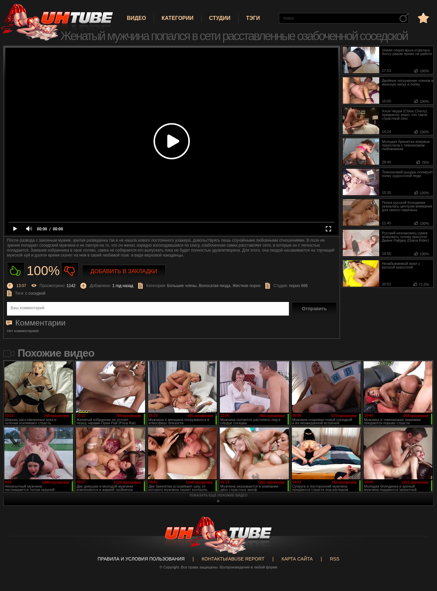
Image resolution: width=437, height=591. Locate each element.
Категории (178, 18)
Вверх (422, 556)
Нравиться (16, 271)
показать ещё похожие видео (218, 495)
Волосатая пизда (214, 285)
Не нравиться (70, 271)
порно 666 (298, 285)
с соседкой (35, 293)
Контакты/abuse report (233, 558)
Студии (219, 18)
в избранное (423, 17)
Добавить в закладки (124, 271)
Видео (136, 18)
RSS (334, 558)
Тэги (253, 18)
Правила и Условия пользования (141, 558)
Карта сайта (297, 558)
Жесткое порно (246, 285)
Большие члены (182, 285)
